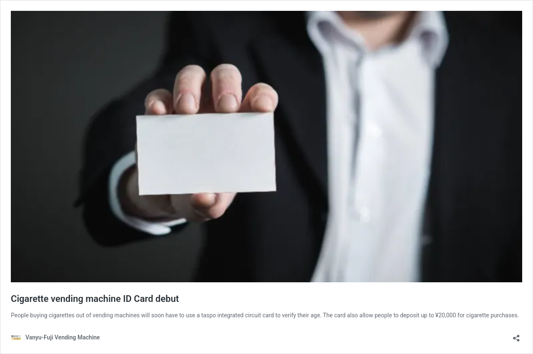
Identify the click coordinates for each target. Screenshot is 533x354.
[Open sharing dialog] (516, 335)
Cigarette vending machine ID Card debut (95, 299)
